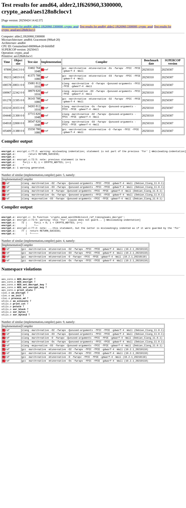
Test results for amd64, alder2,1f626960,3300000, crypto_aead (116, 26)
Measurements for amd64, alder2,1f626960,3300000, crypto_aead (40, 26)
